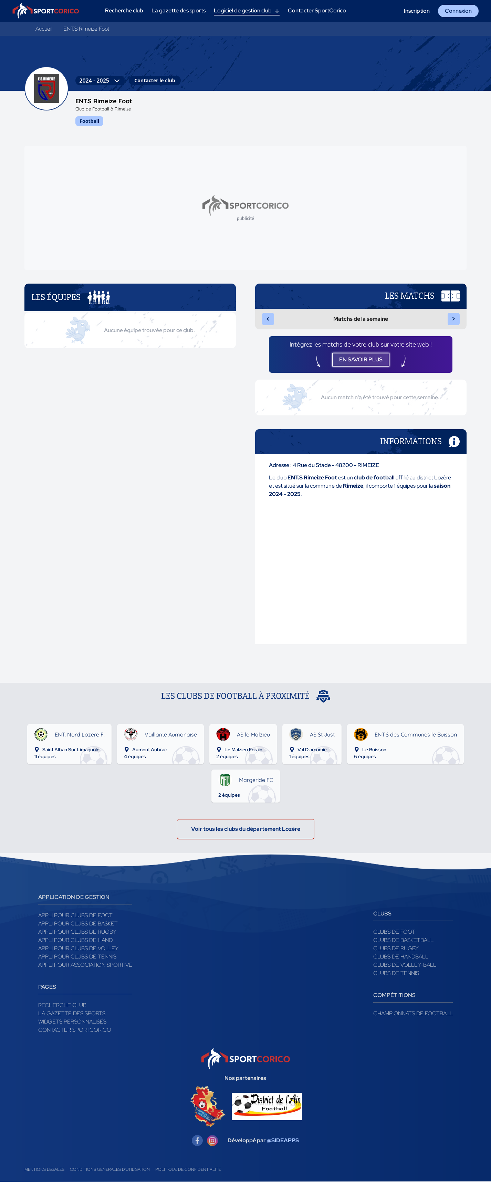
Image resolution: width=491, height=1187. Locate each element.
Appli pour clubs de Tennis (77, 961)
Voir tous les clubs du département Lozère (245, 833)
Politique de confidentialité (188, 1174)
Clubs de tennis (396, 978)
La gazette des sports (71, 1018)
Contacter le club (154, 80)
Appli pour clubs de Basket (78, 928)
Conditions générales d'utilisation (110, 1174)
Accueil (43, 28)
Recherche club (62, 1010)
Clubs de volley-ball (404, 969)
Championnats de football (413, 1018)
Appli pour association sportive (85, 969)
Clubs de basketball (403, 944)
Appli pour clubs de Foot (75, 920)
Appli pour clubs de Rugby (77, 936)
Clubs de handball (400, 961)
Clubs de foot (394, 936)
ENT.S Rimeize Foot (86, 28)
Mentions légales (44, 1174)
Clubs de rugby (396, 953)
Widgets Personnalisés (72, 1026)
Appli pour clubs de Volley (78, 953)
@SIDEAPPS (283, 1145)
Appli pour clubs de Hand (75, 944)
